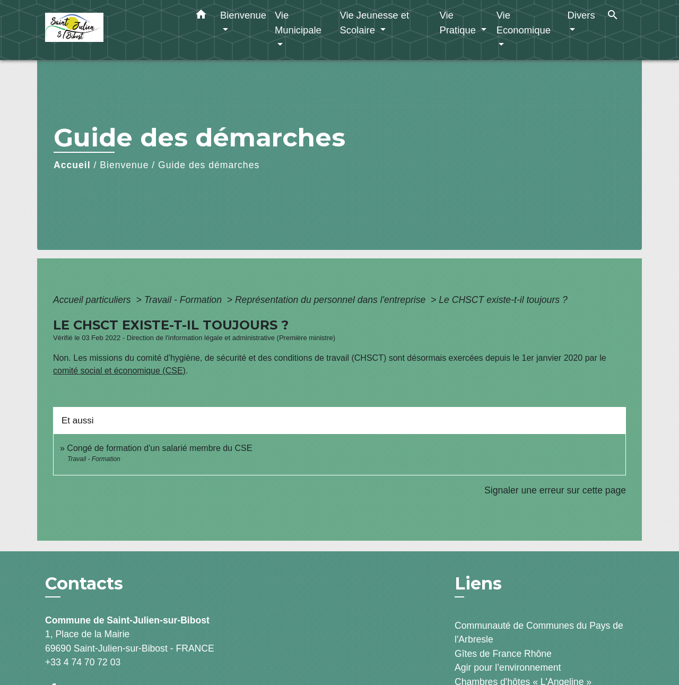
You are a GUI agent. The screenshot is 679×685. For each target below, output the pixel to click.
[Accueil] (111, 30)
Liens (478, 583)
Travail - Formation (184, 299)
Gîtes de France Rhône (503, 653)
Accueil (72, 165)
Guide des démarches (208, 165)
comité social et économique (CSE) (119, 370)
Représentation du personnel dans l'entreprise (331, 299)
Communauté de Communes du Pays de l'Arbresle (539, 632)
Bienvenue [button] (243, 15)
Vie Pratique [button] (458, 23)
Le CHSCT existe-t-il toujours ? (503, 299)
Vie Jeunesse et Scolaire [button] (374, 23)
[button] (201, 16)
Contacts (84, 584)
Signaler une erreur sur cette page (555, 490)
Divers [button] (581, 15)
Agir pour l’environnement (508, 667)
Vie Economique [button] (524, 23)
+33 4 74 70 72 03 (82, 662)
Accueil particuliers (93, 299)
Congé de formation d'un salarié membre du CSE (159, 448)
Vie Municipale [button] (298, 23)
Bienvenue (124, 165)
